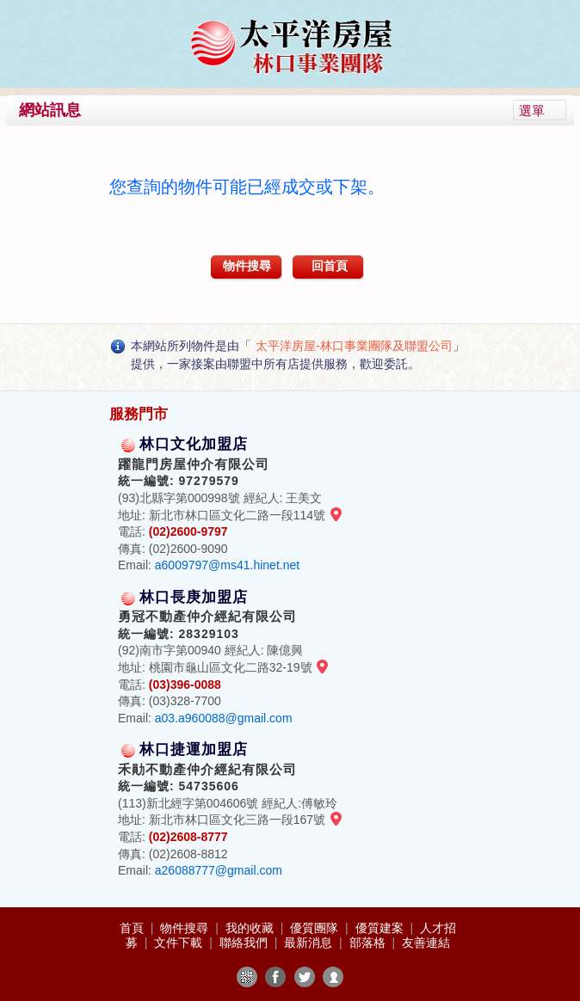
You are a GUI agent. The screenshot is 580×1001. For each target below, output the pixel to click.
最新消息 (310, 942)
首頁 (133, 928)
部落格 (369, 942)
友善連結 (426, 942)
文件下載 (180, 942)
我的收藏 (251, 928)
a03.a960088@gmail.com (224, 718)
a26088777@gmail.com (218, 870)
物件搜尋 (247, 266)
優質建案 (381, 928)
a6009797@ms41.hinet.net (227, 565)
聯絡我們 (245, 942)
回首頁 (330, 266)
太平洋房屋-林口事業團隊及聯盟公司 (354, 346)
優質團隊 (316, 928)
